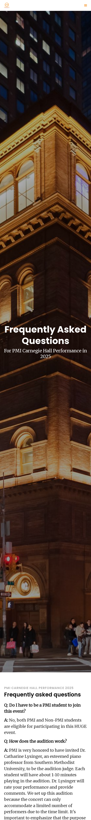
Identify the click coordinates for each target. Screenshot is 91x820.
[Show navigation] (85, 5)
